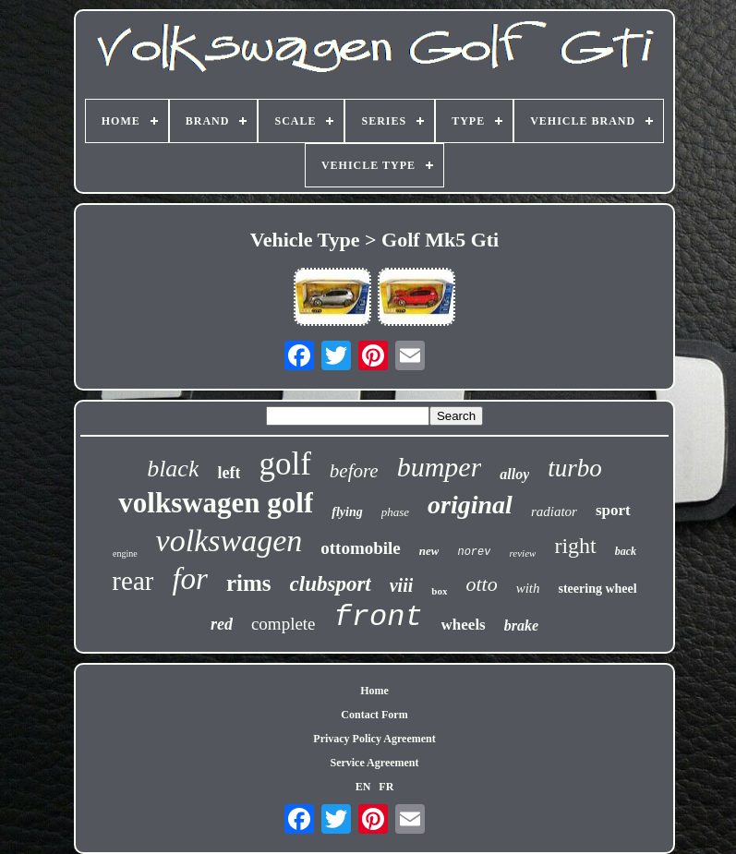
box (439, 590)
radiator (554, 511)
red (222, 624)
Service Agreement (374, 762)
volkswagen (229, 540)
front (378, 617)
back (625, 551)
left (228, 472)
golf (284, 464)
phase (395, 512)
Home (374, 690)
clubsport (330, 583)
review (522, 553)
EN (363, 786)
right (575, 546)
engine (125, 553)
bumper (439, 466)
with (528, 588)
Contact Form (374, 714)
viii (402, 585)
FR (386, 786)
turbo (575, 468)
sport (613, 510)
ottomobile (360, 548)
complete (283, 623)
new (429, 551)
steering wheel (597, 588)
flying (347, 512)
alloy (514, 474)
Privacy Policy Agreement (374, 738)
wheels (463, 624)
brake (521, 625)
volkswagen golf (215, 503)
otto (481, 583)
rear (132, 580)
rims (248, 583)
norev (473, 552)
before (354, 471)
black (173, 468)
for (190, 578)
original (470, 504)
